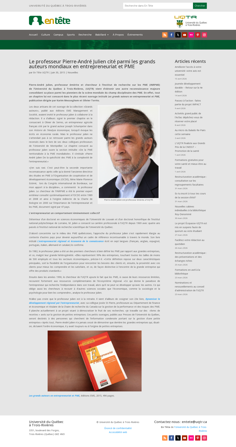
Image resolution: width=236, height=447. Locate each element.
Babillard (100, 35)
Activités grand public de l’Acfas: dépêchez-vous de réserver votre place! (189, 117)
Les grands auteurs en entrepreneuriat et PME (54, 395)
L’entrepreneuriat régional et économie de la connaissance (70, 241)
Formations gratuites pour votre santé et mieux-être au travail (190, 163)
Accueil (33, 35)
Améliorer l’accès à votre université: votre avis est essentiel (188, 70)
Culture (45, 35)
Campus (58, 35)
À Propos (118, 35)
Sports (71, 35)
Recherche (85, 35)
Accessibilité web (118, 432)
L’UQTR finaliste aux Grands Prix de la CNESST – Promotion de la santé (190, 147)
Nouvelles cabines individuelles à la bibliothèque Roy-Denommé (190, 210)
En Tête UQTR (41, 72)
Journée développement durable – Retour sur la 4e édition (189, 87)
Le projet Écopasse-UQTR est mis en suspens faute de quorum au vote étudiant (191, 227)
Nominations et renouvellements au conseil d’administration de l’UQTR (189, 286)
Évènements (135, 35)
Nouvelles (73, 72)
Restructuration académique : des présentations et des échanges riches (191, 256)
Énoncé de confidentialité (118, 428)
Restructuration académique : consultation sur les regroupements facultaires (191, 180)
